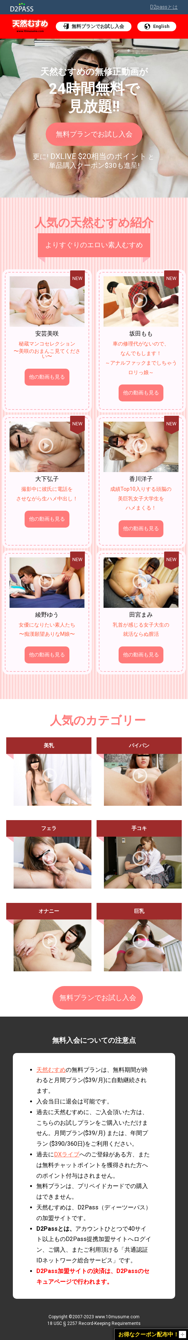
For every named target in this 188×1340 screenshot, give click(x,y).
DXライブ (66, 1152)
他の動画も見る (47, 377)
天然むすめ (51, 1067)
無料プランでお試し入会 (94, 132)
